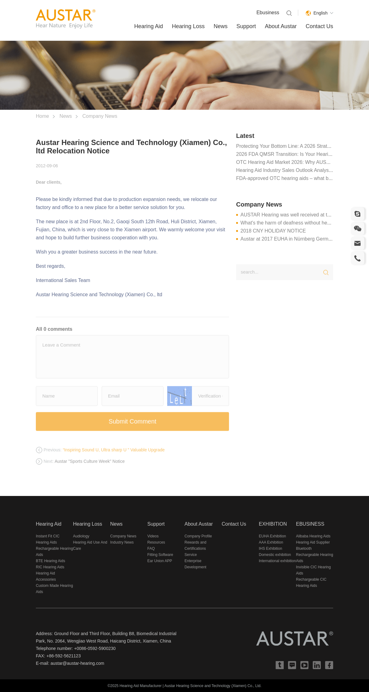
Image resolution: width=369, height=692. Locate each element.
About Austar (281, 26)
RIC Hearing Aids (50, 567)
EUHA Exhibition (272, 536)
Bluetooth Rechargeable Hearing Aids (314, 554)
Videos (153, 536)
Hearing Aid (148, 26)
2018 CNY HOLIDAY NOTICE (273, 230)
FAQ (151, 548)
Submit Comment (132, 425)
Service (190, 555)
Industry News (122, 542)
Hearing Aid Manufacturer (141, 686)
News (220, 26)
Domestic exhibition (275, 555)
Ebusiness (268, 12)
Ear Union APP (159, 561)
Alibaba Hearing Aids (313, 536)
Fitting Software (160, 555)
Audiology (81, 536)
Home (42, 116)
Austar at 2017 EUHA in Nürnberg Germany (288, 238)
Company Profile (198, 536)
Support (246, 26)
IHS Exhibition (270, 548)
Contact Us (319, 26)
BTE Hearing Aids (50, 561)
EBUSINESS (310, 524)
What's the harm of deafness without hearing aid (293, 222)
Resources (156, 542)
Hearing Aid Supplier (313, 542)
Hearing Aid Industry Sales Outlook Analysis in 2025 (293, 170)
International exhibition (277, 561)
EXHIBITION (273, 524)
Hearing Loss (188, 26)
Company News (99, 116)
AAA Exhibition (271, 542)
